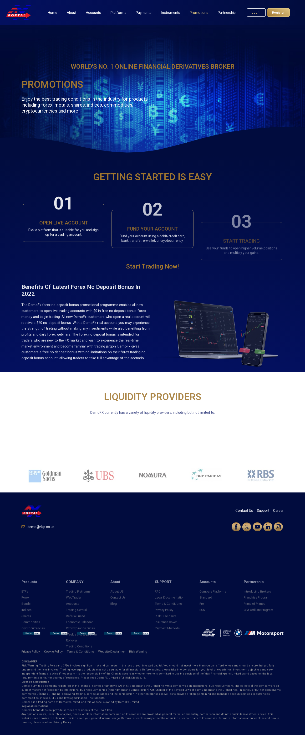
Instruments (170, 12)
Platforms (118, 12)
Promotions (199, 12)
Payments (144, 12)
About (71, 12)
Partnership (227, 12)
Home (52, 12)
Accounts (93, 12)
